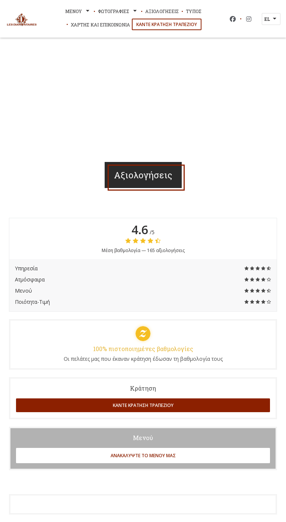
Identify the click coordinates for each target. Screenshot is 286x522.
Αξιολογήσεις (162, 11)
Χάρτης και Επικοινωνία (100, 25)
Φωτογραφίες (118, 11)
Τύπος (193, 11)
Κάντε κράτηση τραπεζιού (166, 24)
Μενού (78, 11)
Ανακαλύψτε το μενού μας (143, 455)
